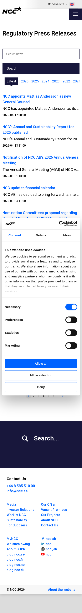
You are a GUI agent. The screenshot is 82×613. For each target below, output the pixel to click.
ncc (46, 543)
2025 (35, 81)
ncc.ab (48, 538)
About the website (61, 590)
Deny (41, 387)
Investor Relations (20, 510)
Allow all (41, 363)
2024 (45, 81)
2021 (77, 81)
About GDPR (16, 549)
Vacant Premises (54, 510)
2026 (25, 81)
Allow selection (41, 375)
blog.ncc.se (16, 554)
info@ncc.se (17, 491)
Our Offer (48, 504)
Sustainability (17, 520)
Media (11, 504)
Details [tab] (41, 235)
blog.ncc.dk (15, 570)
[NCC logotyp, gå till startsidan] (12, 10)
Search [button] (12, 68)
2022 (66, 81)
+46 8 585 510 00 (21, 486)
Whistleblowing (18, 544)
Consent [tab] (15, 235)
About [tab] (67, 235)
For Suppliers (17, 525)
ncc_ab (49, 549)
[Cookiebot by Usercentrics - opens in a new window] (59, 223)
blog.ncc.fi (15, 560)
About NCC (49, 520)
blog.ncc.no (16, 565)
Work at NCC (16, 515)
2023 (56, 81)
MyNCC (12, 539)
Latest (11, 81)
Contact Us (49, 525)
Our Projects (50, 515)
